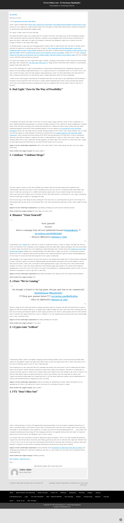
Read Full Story (25, 459)
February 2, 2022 (59, 236)
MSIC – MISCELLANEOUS (54, 497)
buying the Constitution (45, 25)
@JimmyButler (71, 230)
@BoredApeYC (55, 292)
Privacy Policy (88, 497)
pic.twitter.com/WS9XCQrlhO (48, 233)
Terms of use (20, 501)
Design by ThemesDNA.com (62, 507)
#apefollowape (41, 292)
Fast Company (14, 459)
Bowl (41, 466)
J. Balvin (24, 245)
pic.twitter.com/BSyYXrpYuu (64, 296)
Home (11, 493)
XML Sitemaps (32, 501)
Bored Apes (32, 25)
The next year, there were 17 (38, 63)
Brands (45, 466)
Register (98, 497)
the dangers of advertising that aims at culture (66, 448)
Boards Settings (43, 493)
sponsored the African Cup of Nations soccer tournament (45, 53)
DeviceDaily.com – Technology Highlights (62, 3)
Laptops (98, 493)
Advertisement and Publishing (25, 493)
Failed (53, 466)
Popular (78, 497)
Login (26, 497)
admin (28, 470)
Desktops (63, 493)
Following (82, 493)
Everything (72, 493)
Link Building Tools (15, 497)
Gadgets (90, 493)
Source (11, 501)
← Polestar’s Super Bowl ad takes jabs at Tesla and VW (25, 483)
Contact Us (54, 493)
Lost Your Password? (37, 497)
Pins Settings (69, 497)
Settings (106, 497)
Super (60, 466)
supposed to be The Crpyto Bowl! (24, 21)
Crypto (49, 466)
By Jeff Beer (13, 15)
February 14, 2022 (59, 299)
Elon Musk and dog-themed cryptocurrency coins (69, 25)
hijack (56, 466)
